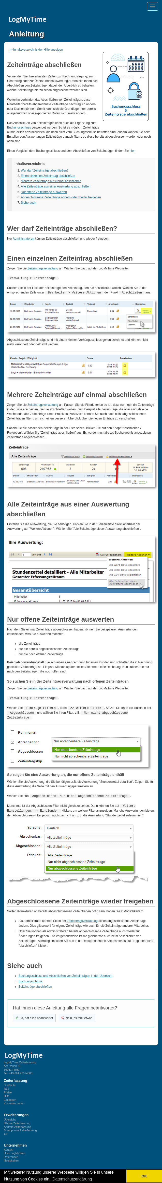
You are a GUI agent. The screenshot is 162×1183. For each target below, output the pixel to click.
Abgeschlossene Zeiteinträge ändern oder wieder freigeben (61, 197)
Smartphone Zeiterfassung (20, 1128)
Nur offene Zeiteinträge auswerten (44, 192)
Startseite (10, 1082)
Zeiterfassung (15, 1078)
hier (132, 151)
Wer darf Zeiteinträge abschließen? (44, 170)
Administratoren (23, 238)
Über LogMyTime (14, 1150)
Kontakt (8, 1147)
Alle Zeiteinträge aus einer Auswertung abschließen (56, 186)
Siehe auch (28, 202)
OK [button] (144, 1176)
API (6, 1131)
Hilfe (6, 1093)
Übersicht (10, 1117)
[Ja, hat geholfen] (34, 1016)
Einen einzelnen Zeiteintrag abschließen (48, 176)
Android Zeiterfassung (17, 1124)
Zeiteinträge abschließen (35, 984)
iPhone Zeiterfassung (17, 1121)
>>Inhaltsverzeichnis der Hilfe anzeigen (36, 49)
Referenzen (11, 1154)
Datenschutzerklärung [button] (72, 1179)
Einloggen (10, 1097)
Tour (6, 1086)
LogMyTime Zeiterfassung (20, 1060)
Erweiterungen (16, 1113)
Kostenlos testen (14, 1101)
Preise (8, 1090)
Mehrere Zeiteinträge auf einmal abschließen (51, 181)
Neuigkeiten (11, 1158)
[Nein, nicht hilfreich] (77, 1016)
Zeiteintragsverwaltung (42, 268)
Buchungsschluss (19, 127)
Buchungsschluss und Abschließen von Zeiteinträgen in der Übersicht (65, 973)
